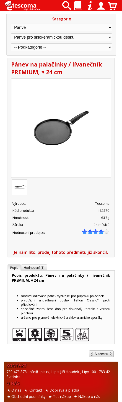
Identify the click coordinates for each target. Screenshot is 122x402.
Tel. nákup (62, 396)
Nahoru (101, 353)
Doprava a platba (64, 390)
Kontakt (35, 390)
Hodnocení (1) (34, 267)
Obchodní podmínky (28, 396)
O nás (16, 390)
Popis (14, 267)
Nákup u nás (89, 396)
